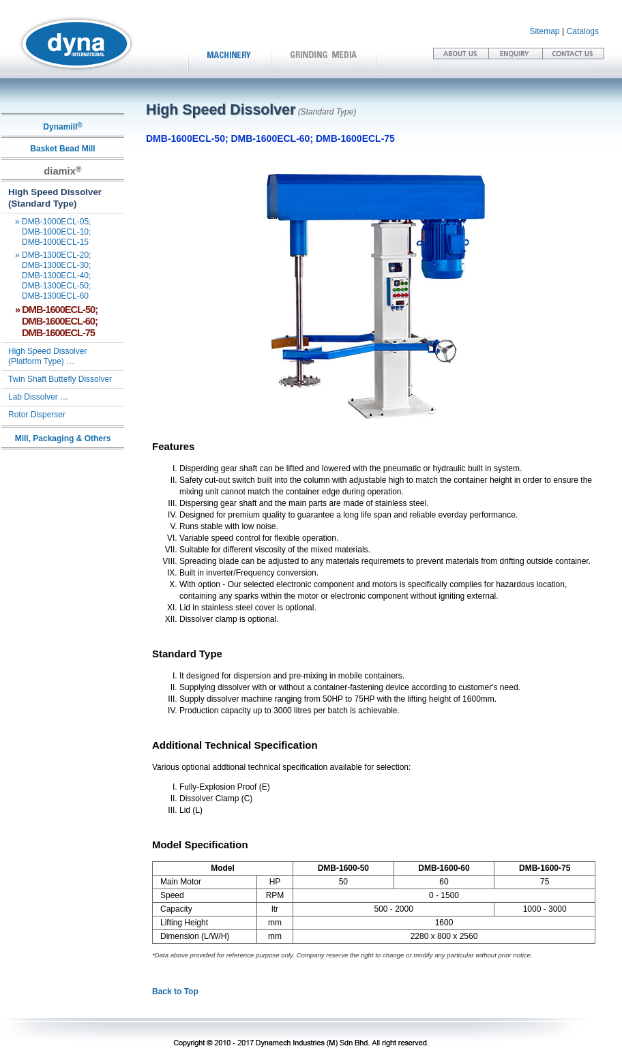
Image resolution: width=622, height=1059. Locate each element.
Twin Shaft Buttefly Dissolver (60, 379)
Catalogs (583, 31)
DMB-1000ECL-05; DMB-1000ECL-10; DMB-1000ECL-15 (46, 232)
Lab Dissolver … (38, 397)
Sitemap (545, 31)
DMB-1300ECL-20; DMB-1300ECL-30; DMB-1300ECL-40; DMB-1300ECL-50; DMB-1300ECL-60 (46, 275)
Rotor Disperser (36, 414)
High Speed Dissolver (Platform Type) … (44, 356)
